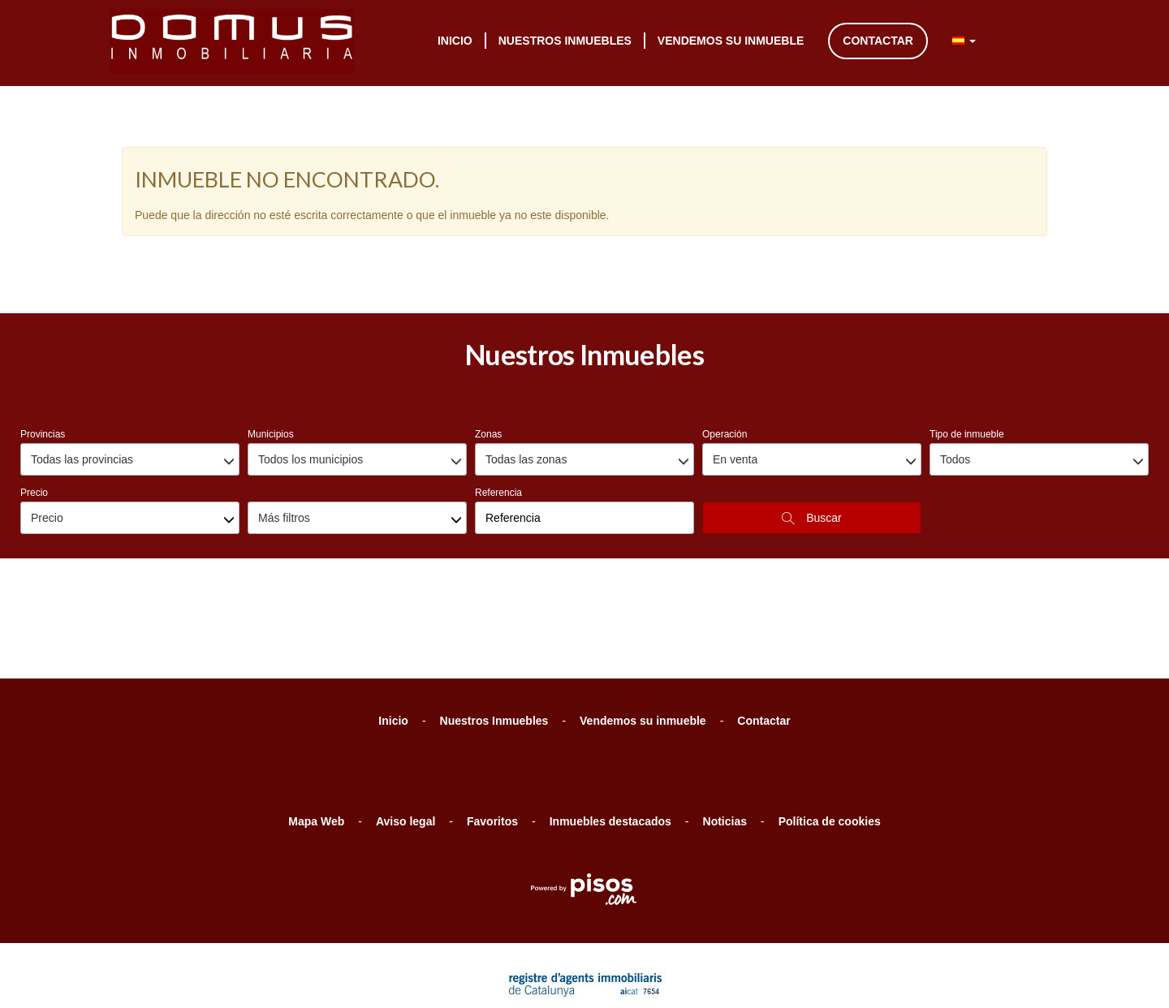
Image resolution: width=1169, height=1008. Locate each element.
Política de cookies (830, 735)
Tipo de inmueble (967, 348)
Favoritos (492, 735)
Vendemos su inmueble (731, 40)
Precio (34, 406)
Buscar (811, 432)
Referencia (498, 406)
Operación (724, 348)
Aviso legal (405, 735)
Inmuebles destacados (610, 735)
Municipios (271, 348)
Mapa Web (316, 735)
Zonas (488, 348)
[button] (964, 40)
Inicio (455, 40)
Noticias (725, 735)
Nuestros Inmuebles (565, 40)
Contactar (878, 40)
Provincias (42, 348)
